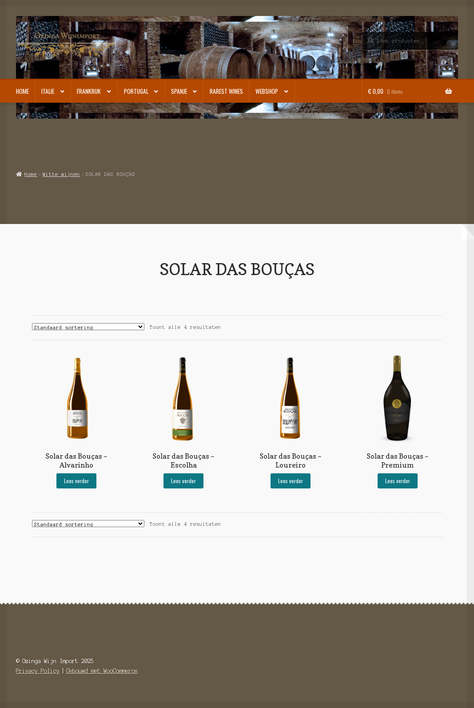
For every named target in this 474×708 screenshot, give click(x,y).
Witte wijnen (61, 174)
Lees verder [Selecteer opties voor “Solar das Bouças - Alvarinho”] (76, 480)
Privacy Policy (38, 671)
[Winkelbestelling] (88, 326)
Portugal (136, 91)
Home (22, 91)
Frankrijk (89, 91)
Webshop (266, 91)
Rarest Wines (226, 91)
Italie (47, 91)
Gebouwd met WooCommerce (102, 671)
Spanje (179, 91)
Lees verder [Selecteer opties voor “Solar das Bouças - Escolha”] (183, 480)
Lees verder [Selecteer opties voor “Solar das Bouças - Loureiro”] (290, 480)
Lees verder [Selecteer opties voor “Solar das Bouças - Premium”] (397, 480)
